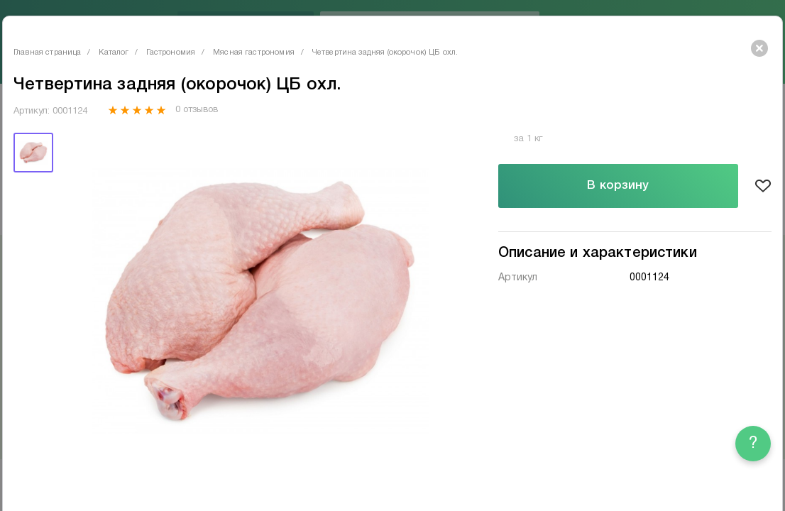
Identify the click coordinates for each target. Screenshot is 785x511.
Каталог (113, 52)
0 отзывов (196, 110)
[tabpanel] (259, 301)
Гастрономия (170, 52)
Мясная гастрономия (254, 52)
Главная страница (47, 52)
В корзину (618, 185)
